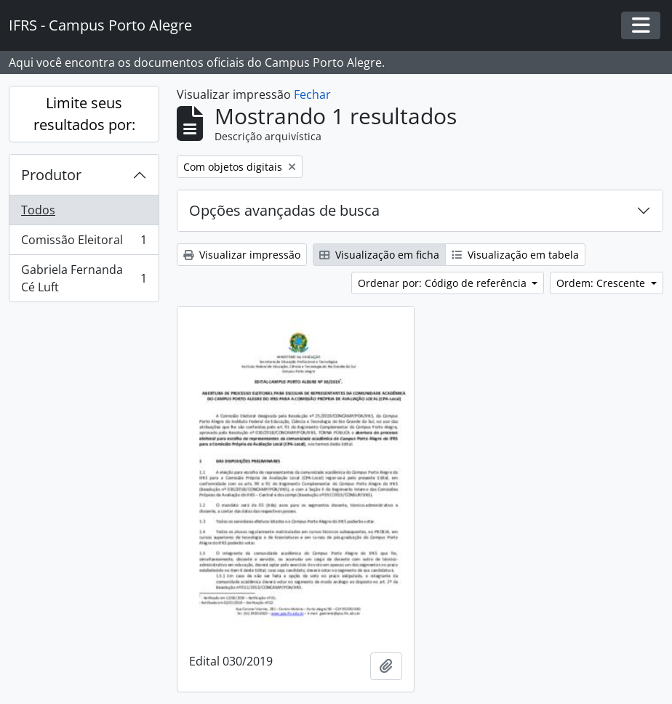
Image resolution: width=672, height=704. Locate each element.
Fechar (312, 94)
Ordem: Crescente (602, 283)
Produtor (51, 175)
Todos (38, 210)
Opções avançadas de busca (284, 210)
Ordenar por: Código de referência (443, 283)
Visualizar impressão (241, 255)
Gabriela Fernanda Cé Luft (83, 278)
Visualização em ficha (379, 255)
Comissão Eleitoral (83, 243)
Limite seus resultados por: (84, 113)
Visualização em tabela (515, 255)
